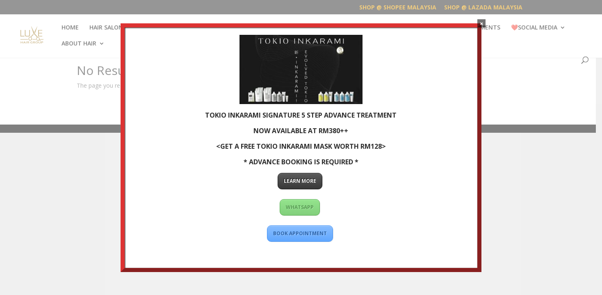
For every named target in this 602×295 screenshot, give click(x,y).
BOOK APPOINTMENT (300, 233)
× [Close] (481, 23)
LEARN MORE (300, 180)
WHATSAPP (300, 207)
